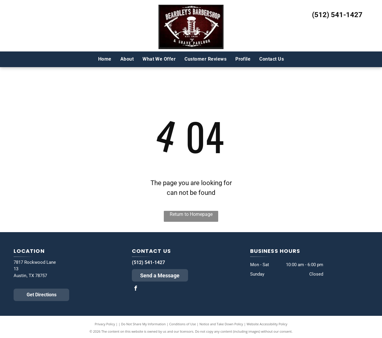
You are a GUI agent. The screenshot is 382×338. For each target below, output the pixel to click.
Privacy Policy (105, 324)
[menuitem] (105, 59)
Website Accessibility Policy (267, 324)
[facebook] (136, 289)
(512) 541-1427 (337, 15)
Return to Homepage (191, 214)
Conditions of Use (182, 324)
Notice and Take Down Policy (221, 324)
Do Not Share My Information (143, 324)
